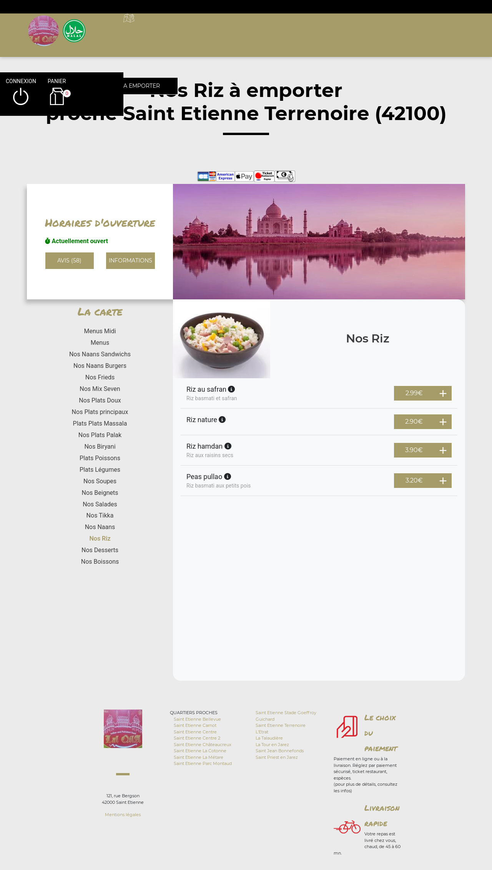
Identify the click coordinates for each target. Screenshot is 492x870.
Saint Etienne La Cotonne (200, 750)
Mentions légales (123, 814)
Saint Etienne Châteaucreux (202, 744)
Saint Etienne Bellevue (197, 719)
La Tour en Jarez (272, 744)
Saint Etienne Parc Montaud (203, 763)
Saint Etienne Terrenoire (281, 725)
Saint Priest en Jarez (277, 757)
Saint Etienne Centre (195, 732)
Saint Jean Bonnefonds (280, 750)
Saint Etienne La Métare (198, 757)
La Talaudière (269, 738)
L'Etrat (262, 732)
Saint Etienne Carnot (195, 725)
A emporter (300, 26)
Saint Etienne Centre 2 (197, 738)
